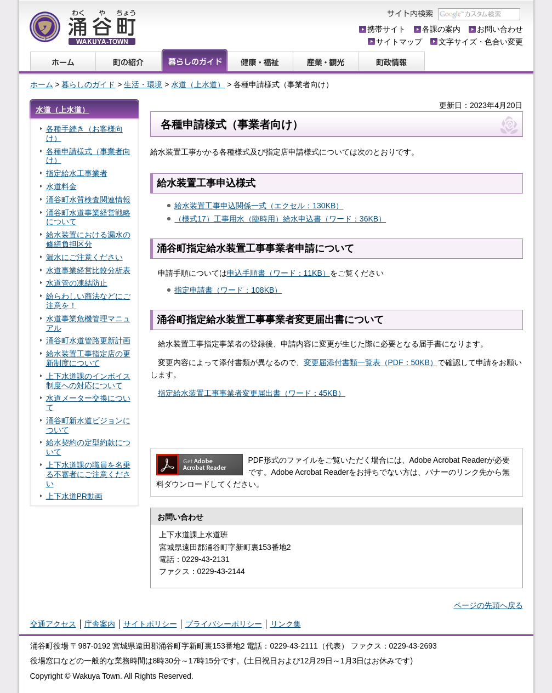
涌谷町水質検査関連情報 (88, 199)
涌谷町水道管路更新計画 (88, 340)
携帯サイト (386, 29)
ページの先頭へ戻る (488, 605)
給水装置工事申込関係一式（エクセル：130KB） (258, 205)
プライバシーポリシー (223, 624)
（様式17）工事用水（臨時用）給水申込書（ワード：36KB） (280, 218)
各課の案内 (441, 29)
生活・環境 (143, 84)
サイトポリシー (150, 624)
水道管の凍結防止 (76, 283)
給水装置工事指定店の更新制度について (88, 358)
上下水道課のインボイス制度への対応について (88, 381)
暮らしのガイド (88, 84)
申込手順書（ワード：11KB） (278, 273)
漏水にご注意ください (84, 257)
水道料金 (61, 186)
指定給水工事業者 (76, 173)
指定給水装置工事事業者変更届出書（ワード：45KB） (251, 393)
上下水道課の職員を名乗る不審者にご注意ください (88, 474)
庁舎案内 (99, 624)
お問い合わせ (500, 29)
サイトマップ (399, 41)
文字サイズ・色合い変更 (481, 41)
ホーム (41, 84)
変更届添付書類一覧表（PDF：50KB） (370, 362)
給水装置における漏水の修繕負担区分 (88, 239)
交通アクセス (53, 624)
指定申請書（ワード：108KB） (228, 290)
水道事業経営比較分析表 (88, 270)
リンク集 (285, 624)
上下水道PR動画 (74, 496)
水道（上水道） (198, 84)
